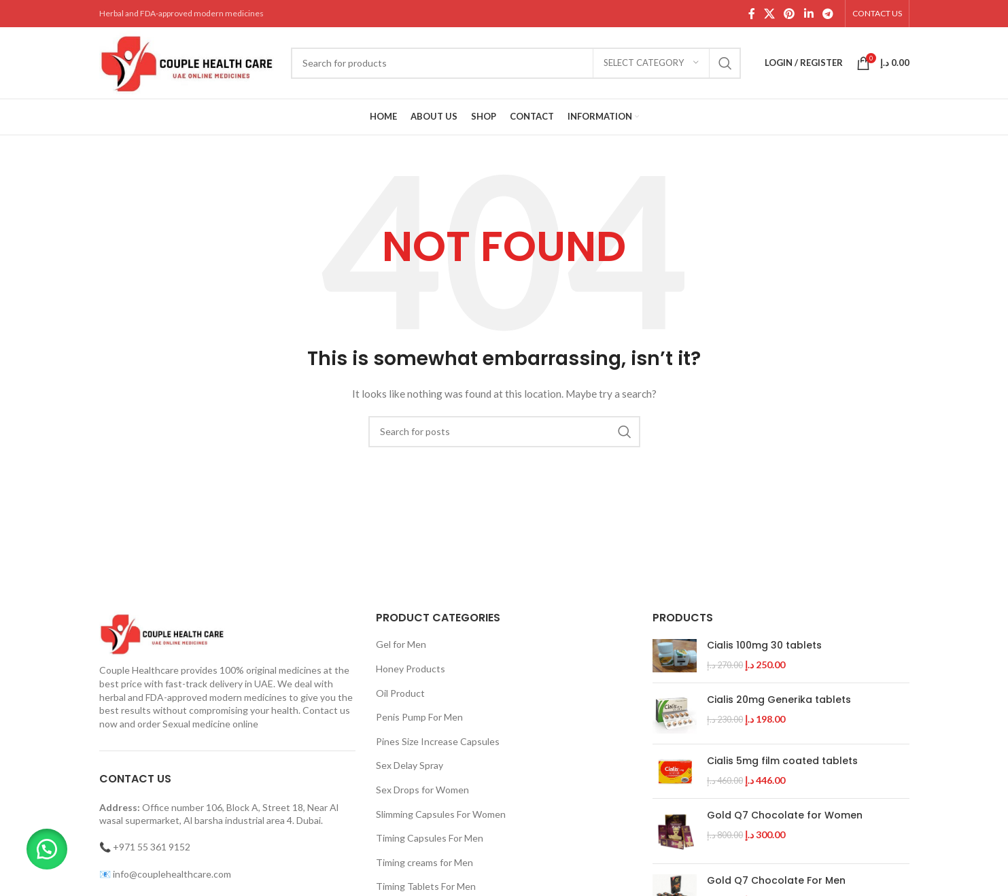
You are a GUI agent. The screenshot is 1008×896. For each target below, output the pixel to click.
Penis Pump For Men (419, 717)
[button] (47, 848)
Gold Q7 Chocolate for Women (785, 815)
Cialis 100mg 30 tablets (764, 645)
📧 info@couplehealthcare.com (165, 874)
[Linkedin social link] (808, 13)
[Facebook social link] (751, 13)
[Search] (516, 63)
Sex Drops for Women (422, 789)
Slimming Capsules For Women (441, 814)
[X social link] (769, 13)
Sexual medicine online (210, 723)
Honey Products (410, 668)
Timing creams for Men (424, 862)
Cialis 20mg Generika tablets (779, 699)
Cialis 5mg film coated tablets (782, 761)
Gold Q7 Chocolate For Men (776, 880)
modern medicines (248, 697)
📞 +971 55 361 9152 (144, 846)
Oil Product (400, 693)
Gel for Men (401, 644)
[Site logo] (188, 61)
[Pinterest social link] (789, 13)
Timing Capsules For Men (429, 838)
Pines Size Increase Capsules (438, 741)
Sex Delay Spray (409, 765)
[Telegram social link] (827, 13)
